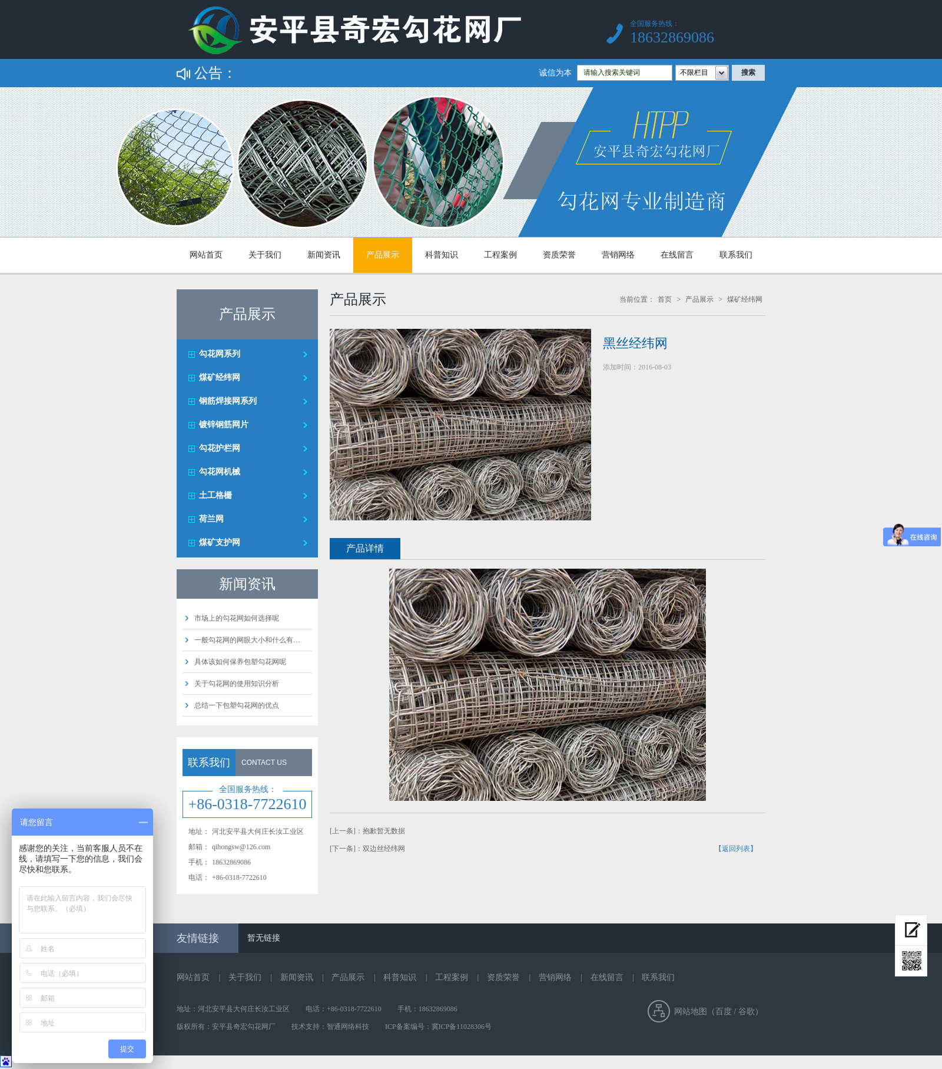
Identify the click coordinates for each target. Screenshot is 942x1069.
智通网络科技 (348, 1026)
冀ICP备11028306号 (462, 1026)
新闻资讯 (323, 254)
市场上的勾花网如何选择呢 (236, 618)
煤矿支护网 (219, 542)
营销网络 (618, 254)
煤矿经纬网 (219, 377)
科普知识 (441, 254)
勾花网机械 (219, 471)
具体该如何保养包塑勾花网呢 (240, 662)
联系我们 (735, 254)
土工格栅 (215, 495)
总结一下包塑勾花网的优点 (236, 705)
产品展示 (382, 254)
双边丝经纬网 (384, 848)
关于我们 (264, 254)
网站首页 (206, 254)
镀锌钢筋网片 (223, 424)
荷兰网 (211, 518)
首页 (665, 299)
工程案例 (500, 254)
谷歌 (746, 1011)
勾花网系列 (219, 353)
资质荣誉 (559, 254)
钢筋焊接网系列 (228, 401)
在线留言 (677, 254)
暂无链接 (263, 937)
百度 (723, 1011)
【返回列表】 (736, 848)
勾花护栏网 (219, 448)
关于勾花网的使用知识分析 (236, 683)
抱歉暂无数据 (384, 831)
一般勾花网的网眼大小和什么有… (247, 640)
